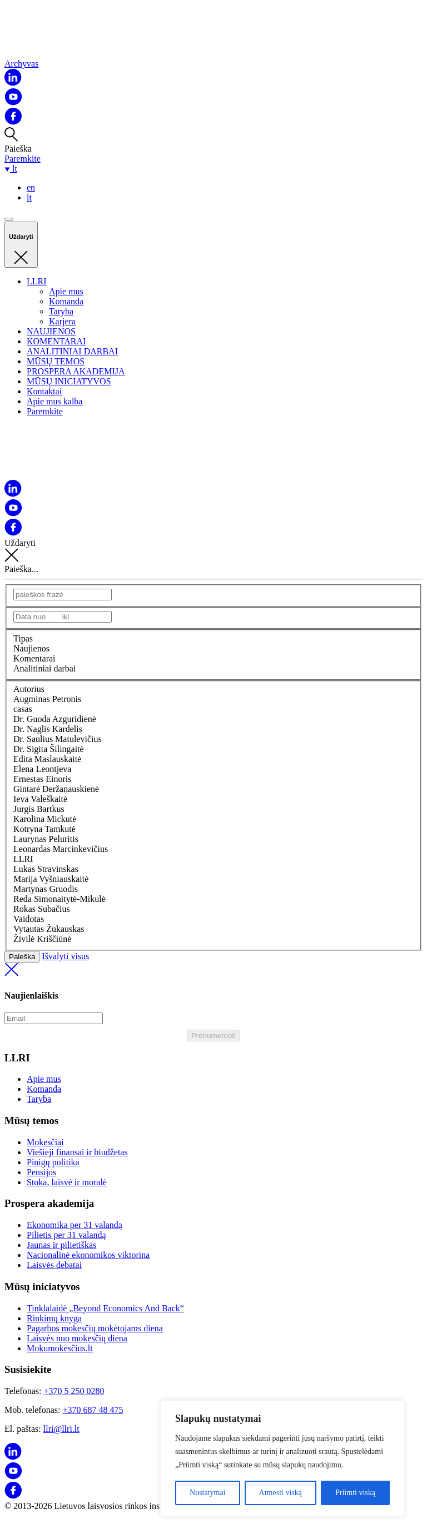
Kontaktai (44, 391)
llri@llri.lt (61, 1428)
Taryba (61, 311)
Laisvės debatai (54, 1265)
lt (29, 197)
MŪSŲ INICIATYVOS (69, 381)
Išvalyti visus (213, 965)
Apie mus (66, 291)
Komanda (66, 301)
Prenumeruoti (213, 1035)
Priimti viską (355, 1492)
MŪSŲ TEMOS (56, 361)
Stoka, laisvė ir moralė (67, 1182)
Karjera (62, 321)
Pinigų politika (53, 1162)
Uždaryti (213, 551)
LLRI (37, 281)
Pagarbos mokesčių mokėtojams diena (95, 1328)
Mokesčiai (45, 1142)
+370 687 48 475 (92, 1410)
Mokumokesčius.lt (60, 1348)
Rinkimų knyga (54, 1318)
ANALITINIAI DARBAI (72, 351)
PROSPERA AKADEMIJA (76, 371)
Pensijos (41, 1172)
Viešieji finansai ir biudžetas (77, 1152)
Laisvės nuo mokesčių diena (77, 1338)
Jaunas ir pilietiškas (61, 1245)
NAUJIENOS (51, 331)
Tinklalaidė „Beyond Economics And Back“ (105, 1308)
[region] (282, 1458)
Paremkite (22, 158)
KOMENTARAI (56, 341)
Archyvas (21, 63)
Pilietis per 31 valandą (66, 1235)
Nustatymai (208, 1492)
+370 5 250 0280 (73, 1391)
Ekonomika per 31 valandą (74, 1225)
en (31, 187)
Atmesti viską (280, 1492)
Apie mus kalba (54, 401)
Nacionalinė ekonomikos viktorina (88, 1255)
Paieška (22, 957)
